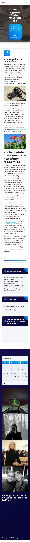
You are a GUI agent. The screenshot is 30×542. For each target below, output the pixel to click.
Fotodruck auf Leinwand (11, 291)
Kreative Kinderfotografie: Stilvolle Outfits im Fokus (14, 278)
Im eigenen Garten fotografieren (14, 289)
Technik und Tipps (12, 310)
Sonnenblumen (11, 222)
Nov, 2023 (6, 53)
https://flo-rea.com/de (18, 130)
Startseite (14, 26)
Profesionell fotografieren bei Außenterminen (13, 282)
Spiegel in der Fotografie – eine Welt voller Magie (13, 286)
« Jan (4, 384)
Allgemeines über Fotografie (15, 29)
